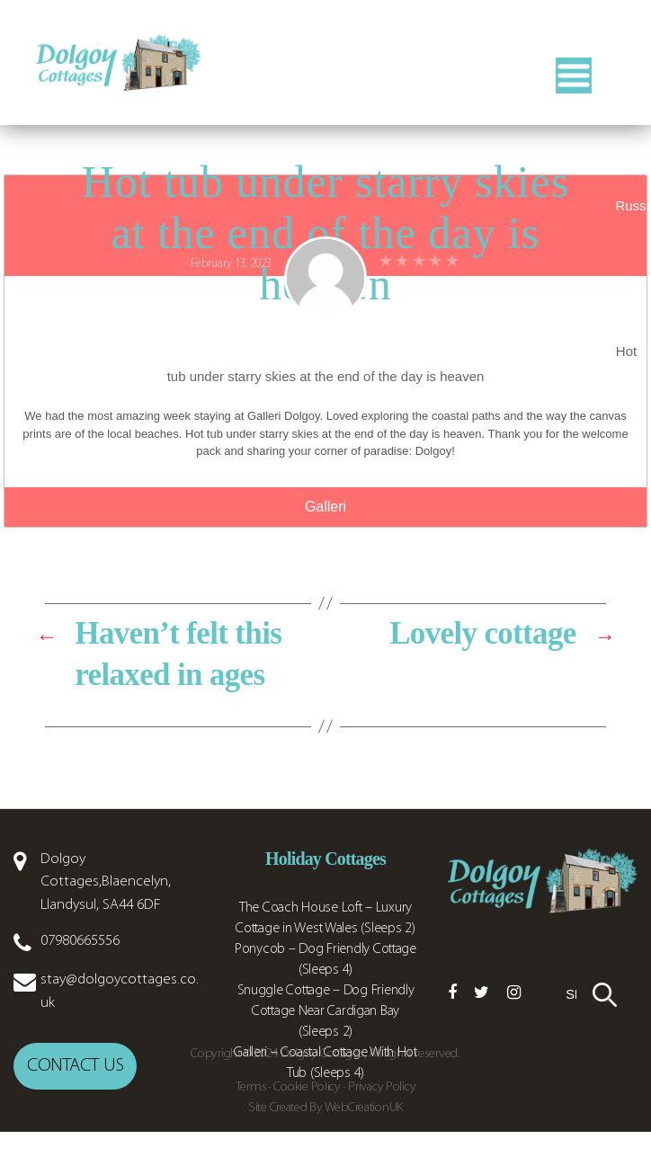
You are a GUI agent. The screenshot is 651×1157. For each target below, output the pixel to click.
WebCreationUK (364, 1133)
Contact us (75, 1090)
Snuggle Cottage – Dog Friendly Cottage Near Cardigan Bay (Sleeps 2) (326, 1036)
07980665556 (80, 966)
